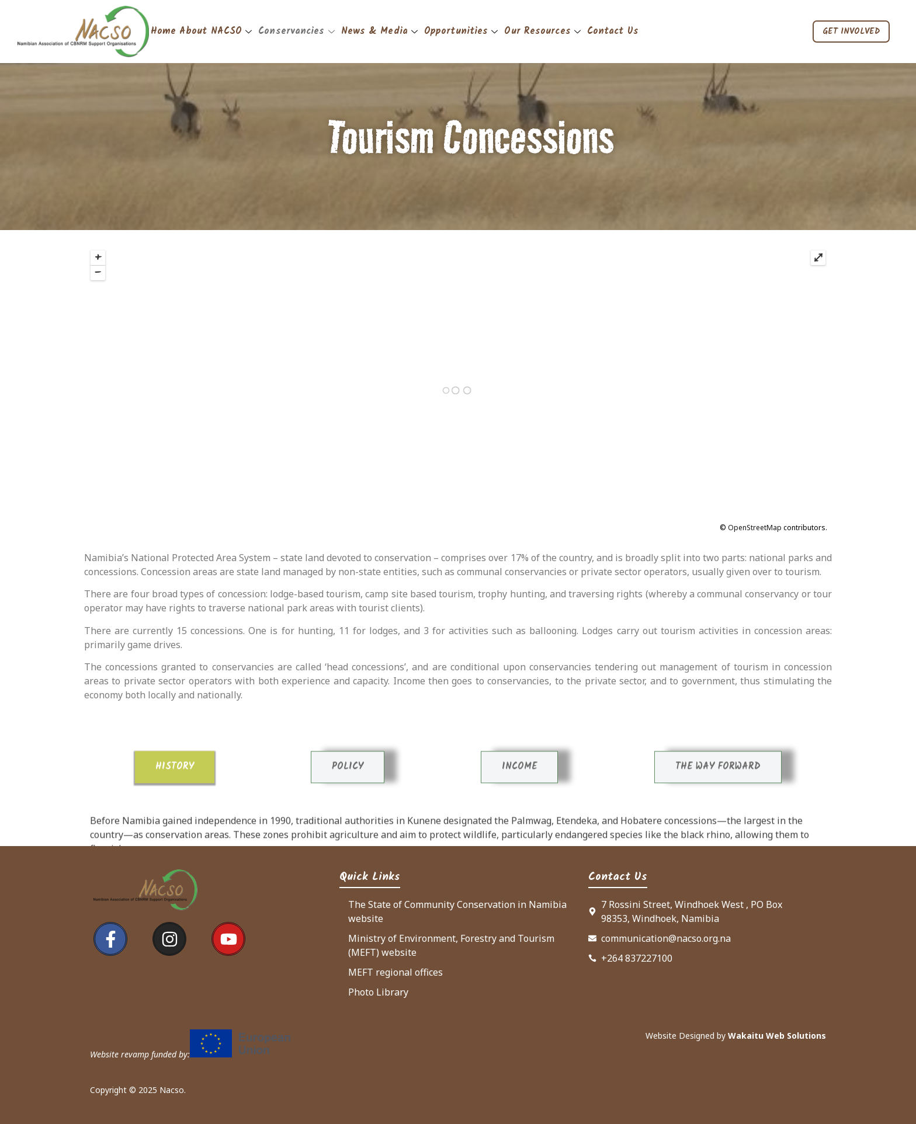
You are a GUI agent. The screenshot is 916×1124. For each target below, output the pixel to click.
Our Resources (543, 31)
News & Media (381, 31)
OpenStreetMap (755, 528)
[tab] (174, 831)
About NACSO (217, 31)
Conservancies (297, 31)
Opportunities (462, 31)
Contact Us (613, 31)
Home (163, 31)
